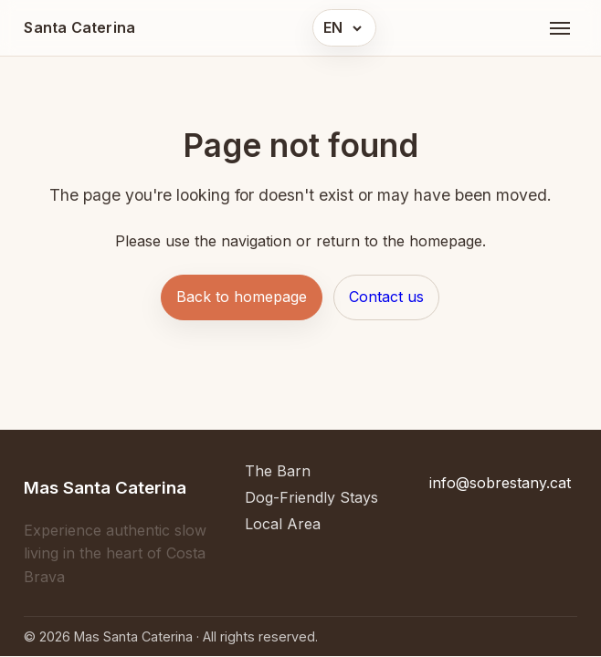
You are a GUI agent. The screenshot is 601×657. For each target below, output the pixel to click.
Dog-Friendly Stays (311, 497)
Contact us (386, 296)
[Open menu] (560, 28)
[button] (343, 28)
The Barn (278, 471)
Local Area (283, 524)
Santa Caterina (79, 27)
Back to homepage (241, 296)
